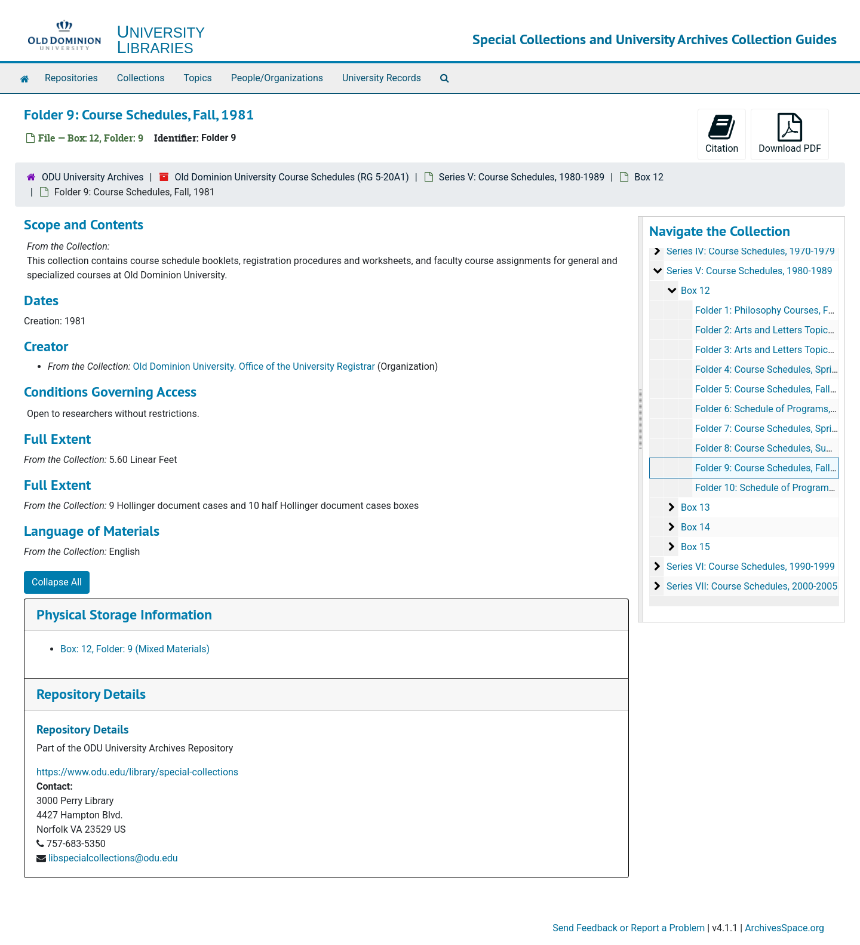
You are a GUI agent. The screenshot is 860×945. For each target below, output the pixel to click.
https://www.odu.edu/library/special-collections (137, 772)
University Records (381, 78)
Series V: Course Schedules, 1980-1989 (522, 177)
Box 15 (695, 547)
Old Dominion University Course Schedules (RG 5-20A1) (291, 177)
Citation (721, 133)
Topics (197, 78)
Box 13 (695, 507)
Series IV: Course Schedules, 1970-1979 (750, 251)
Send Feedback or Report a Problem (628, 928)
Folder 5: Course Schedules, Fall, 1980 (775, 389)
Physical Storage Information (124, 614)
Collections (141, 78)
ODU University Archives (93, 177)
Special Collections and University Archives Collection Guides (654, 39)
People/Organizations (277, 78)
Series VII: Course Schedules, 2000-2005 (751, 586)
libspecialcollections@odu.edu (113, 858)
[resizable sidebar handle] (640, 419)
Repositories (71, 78)
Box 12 (649, 177)
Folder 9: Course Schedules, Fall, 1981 (775, 468)
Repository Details (91, 694)
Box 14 (695, 527)
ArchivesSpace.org (784, 928)
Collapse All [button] (57, 582)
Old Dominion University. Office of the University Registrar (254, 366)
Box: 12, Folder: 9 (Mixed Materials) (135, 649)
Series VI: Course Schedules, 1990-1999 (750, 566)
